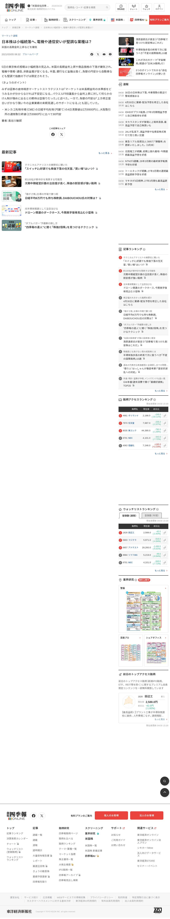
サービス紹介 (30, 897)
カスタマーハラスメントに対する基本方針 (48, 900)
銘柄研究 (52, 20)
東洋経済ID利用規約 (86, 900)
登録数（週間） (129, 515)
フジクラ (132, 540)
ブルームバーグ (31, 54)
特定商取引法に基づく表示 (147, 897)
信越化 (131, 445)
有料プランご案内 (159, 19)
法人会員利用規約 (135, 900)
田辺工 (131, 532)
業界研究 (97, 20)
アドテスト (133, 547)
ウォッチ (146, 7)
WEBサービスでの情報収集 (70, 897)
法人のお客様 (148, 815)
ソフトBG (133, 555)
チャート (133, 7)
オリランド (133, 415)
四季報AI (138, 20)
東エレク (132, 430)
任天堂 (131, 423)
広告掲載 (46, 897)
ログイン (159, 7)
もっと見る (104, 153)
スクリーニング (75, 20)
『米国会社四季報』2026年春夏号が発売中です (40, 5)
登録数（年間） (152, 515)
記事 (31, 20)
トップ (10, 19)
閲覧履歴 (121, 7)
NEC (130, 438)
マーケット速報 (32, 27)
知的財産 (123, 897)
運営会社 (13, 897)
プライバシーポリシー (102, 897)
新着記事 (16, 27)
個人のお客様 (115, 815)
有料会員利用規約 (111, 900)
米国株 (118, 19)
